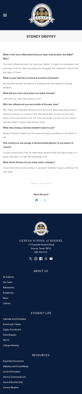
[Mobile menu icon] (5, 15)
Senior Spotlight (45, 183)
